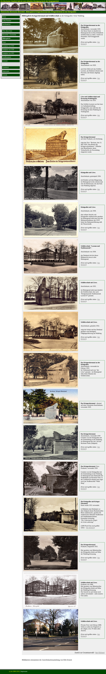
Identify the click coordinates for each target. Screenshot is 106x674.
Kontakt (4, 75)
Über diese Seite (7, 31)
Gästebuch (5, 67)
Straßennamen (6, 57)
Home (4, 17)
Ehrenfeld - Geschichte (9, 35)
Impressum (5, 71)
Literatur (5, 61)
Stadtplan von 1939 (8, 49)
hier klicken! (90, 528)
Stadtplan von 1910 (8, 46)
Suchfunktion (6, 24)
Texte (4, 42)
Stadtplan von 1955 (8, 53)
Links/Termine (6, 20)
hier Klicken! (100, 653)
